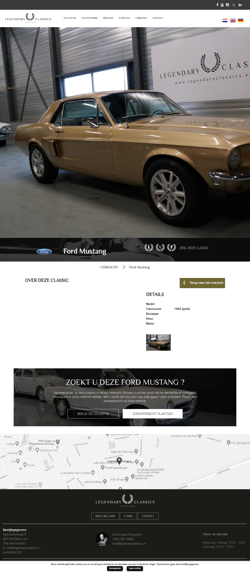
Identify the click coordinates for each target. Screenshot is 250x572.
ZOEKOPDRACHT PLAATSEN (153, 414)
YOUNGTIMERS (89, 18)
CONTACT (158, 18)
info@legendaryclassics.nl (23, 548)
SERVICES (108, 18)
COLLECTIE (70, 18)
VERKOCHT (141, 18)
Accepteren (115, 568)
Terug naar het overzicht (202, 282)
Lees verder (135, 568)
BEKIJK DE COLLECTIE (93, 414)
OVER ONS (124, 18)
